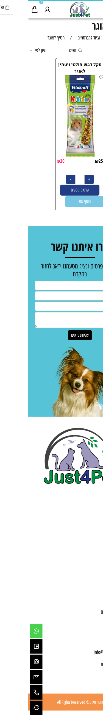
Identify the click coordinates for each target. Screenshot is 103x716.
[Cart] (6, 8)
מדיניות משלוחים (85, 612)
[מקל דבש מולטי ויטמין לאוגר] (51, 155)
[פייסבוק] (8, 646)
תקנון (94, 606)
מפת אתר (91, 618)
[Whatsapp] (8, 631)
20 (34, 161)
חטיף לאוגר (83, 26)
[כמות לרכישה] (51, 179)
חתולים (92, 523)
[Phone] (8, 692)
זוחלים (93, 548)
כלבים (93, 517)
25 (72, 161)
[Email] (8, 677)
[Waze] (8, 708)
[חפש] (84, 8)
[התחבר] (19, 8)
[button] (56, 201)
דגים (94, 529)
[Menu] (96, 8)
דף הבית (91, 588)
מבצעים (92, 554)
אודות (93, 594)
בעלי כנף (91, 535)
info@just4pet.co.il (81, 652)
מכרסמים (91, 542)
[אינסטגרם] (8, 662)
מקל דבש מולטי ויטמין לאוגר (51, 68)
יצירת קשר (90, 600)
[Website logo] (51, 9)
